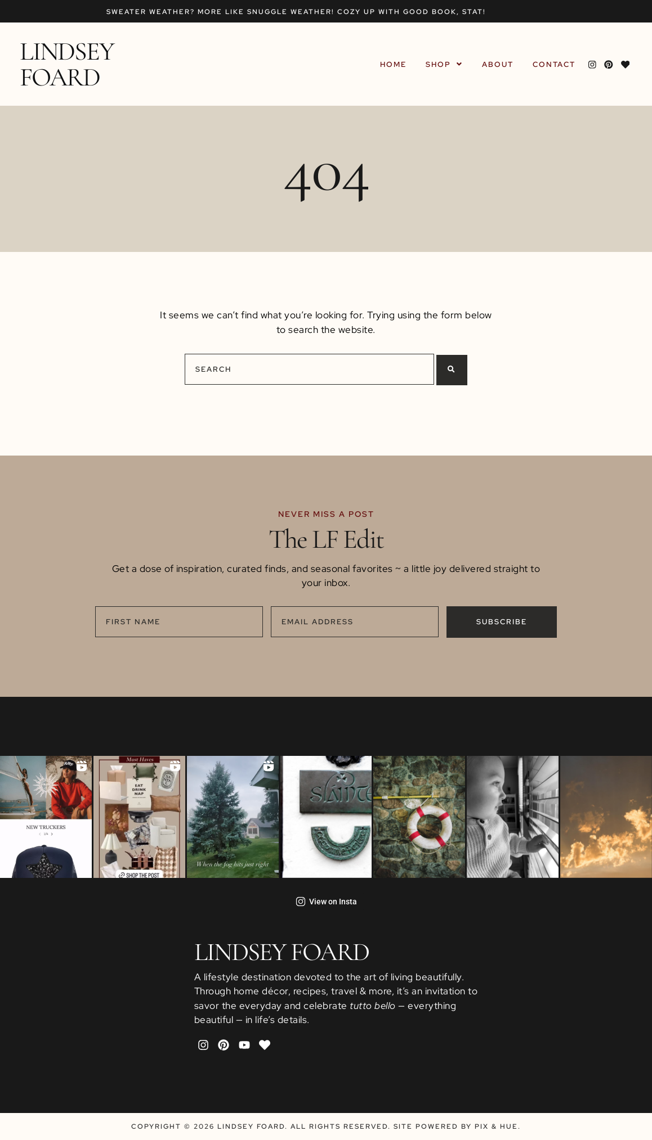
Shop (446, 64)
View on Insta (326, 901)
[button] (446, 64)
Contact (555, 64)
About (499, 64)
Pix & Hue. (498, 1126)
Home (395, 64)
